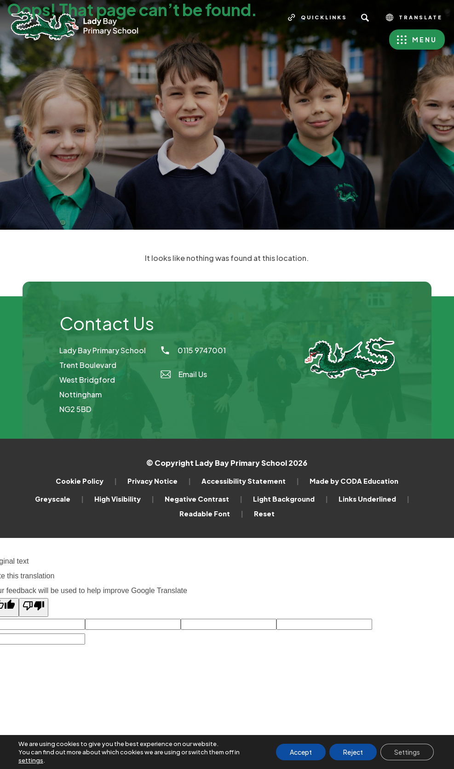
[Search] (365, 17)
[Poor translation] (33, 607)
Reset (264, 513)
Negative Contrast (203, 499)
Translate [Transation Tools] (414, 17)
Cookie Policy (86, 481)
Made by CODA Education (354, 481)
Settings (407, 752)
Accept (301, 752)
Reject (353, 752)
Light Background (290, 499)
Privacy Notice (159, 481)
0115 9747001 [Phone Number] (193, 350)
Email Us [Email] (183, 374)
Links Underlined (374, 499)
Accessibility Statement (250, 481)
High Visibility (124, 499)
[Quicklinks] (317, 17)
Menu (424, 39)
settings (30, 760)
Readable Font (211, 513)
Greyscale (59, 499)
